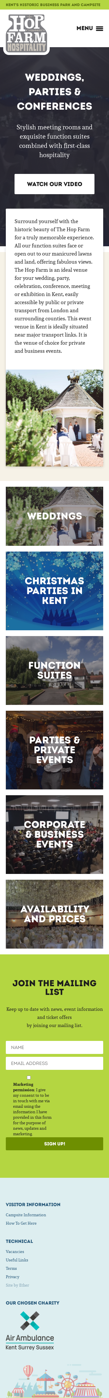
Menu (89, 28)
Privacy (12, 1276)
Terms (11, 1268)
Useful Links (17, 1260)
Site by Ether (17, 1285)
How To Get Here (21, 1223)
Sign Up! (54, 1144)
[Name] (54, 1047)
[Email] (54, 1063)
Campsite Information (26, 1214)
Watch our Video (54, 184)
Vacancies (15, 1251)
